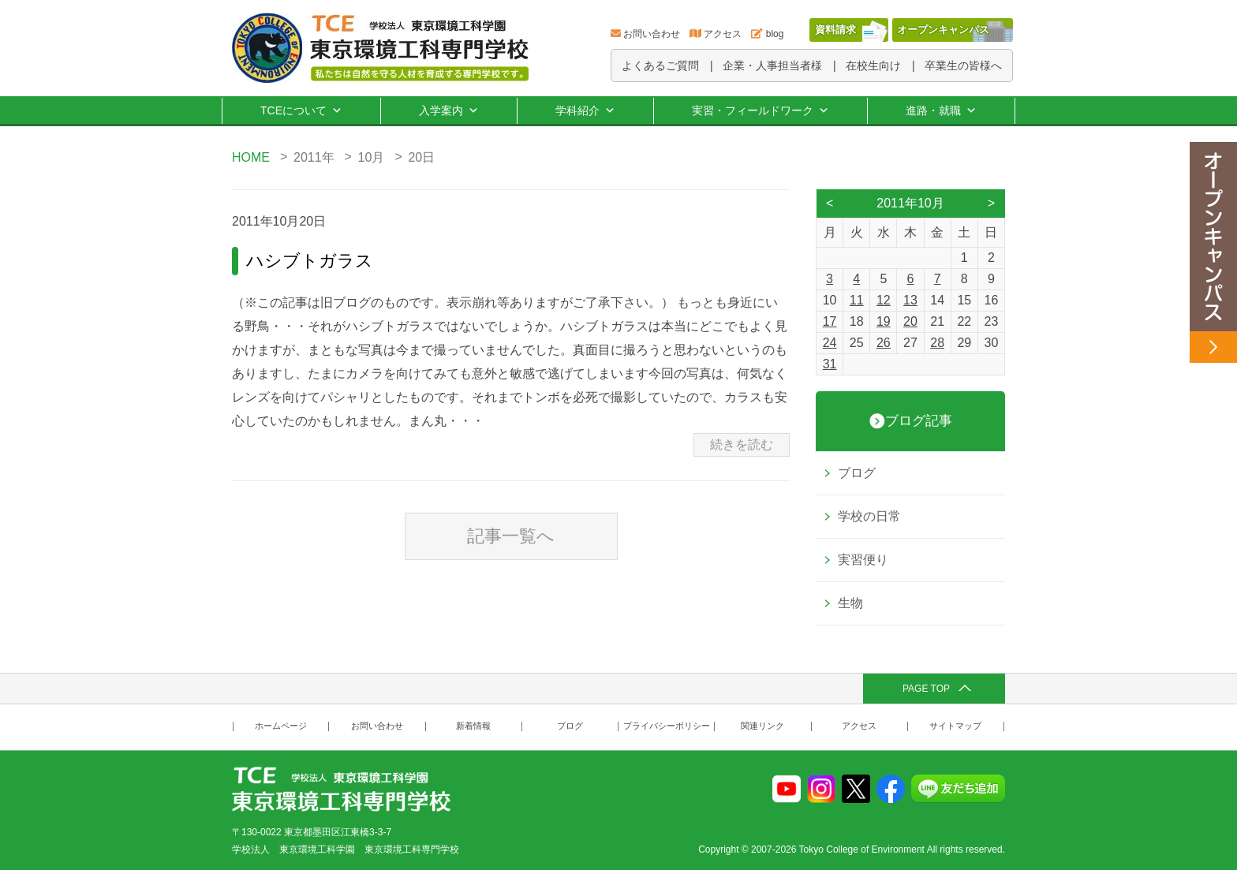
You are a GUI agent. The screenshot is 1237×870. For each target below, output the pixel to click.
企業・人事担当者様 (772, 65)
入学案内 (449, 110)
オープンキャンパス (943, 29)
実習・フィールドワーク (760, 110)
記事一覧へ (511, 536)
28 (937, 342)
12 (883, 300)
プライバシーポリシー (666, 726)
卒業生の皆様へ (963, 65)
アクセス (723, 33)
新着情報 (473, 726)
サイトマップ (955, 726)
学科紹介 (585, 110)
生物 (850, 603)
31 (830, 364)
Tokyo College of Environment (862, 849)
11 (857, 300)
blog (775, 33)
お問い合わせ (651, 33)
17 (830, 321)
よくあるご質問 (660, 65)
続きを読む (741, 444)
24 (830, 342)
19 (883, 321)
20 (910, 321)
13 (910, 300)
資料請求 (835, 29)
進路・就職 (941, 110)
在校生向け (873, 65)
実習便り (863, 559)
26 (883, 342)
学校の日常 (869, 516)
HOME (251, 157)
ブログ (857, 473)
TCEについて (301, 110)
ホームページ (281, 726)
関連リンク (762, 726)
